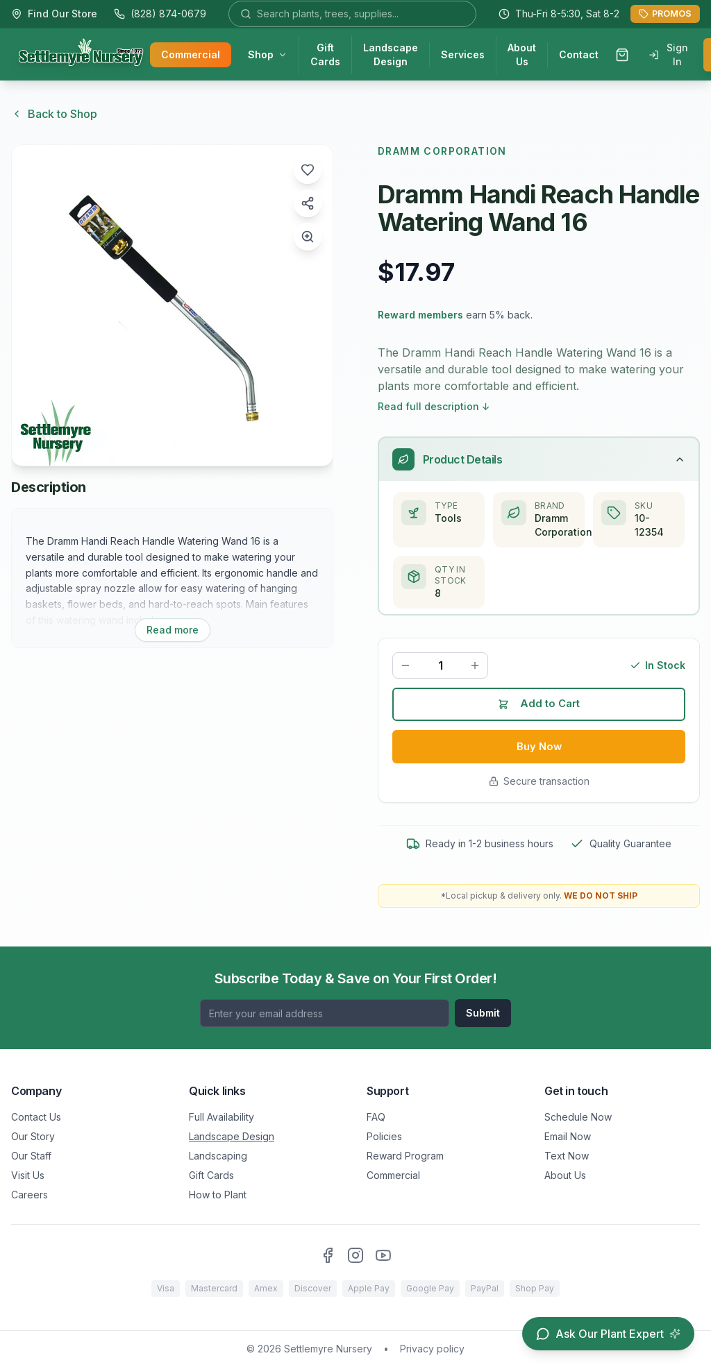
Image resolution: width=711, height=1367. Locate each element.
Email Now (567, 1136)
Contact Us (36, 1117)
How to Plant (217, 1194)
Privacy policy (432, 1349)
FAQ (376, 1117)
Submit (483, 1013)
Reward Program (405, 1156)
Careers (29, 1194)
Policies (384, 1136)
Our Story (33, 1136)
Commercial (190, 56)
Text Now (566, 1156)
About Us (522, 56)
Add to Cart (539, 708)
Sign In (668, 56)
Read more (173, 630)
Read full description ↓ (434, 406)
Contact (579, 56)
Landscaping (218, 1156)
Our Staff (31, 1156)
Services (463, 56)
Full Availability (221, 1117)
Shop (267, 56)
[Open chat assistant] (608, 1333)
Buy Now (539, 752)
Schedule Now (578, 1117)
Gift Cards (325, 56)
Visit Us (27, 1175)
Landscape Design (390, 56)
